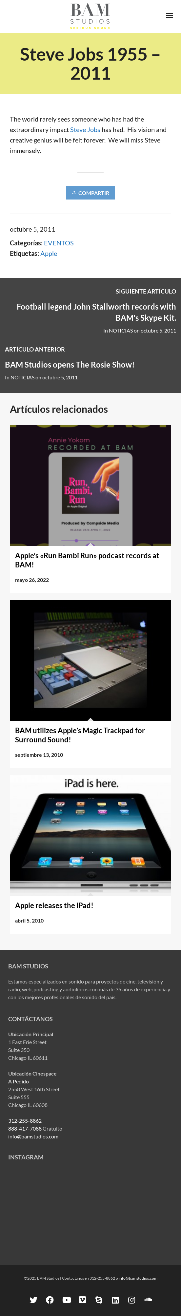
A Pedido (18, 1081)
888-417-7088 (25, 1128)
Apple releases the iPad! (54, 905)
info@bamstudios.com (33, 1136)
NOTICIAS (121, 330)
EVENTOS (59, 243)
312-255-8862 (25, 1120)
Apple (48, 253)
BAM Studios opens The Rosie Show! (70, 364)
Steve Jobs (85, 129)
